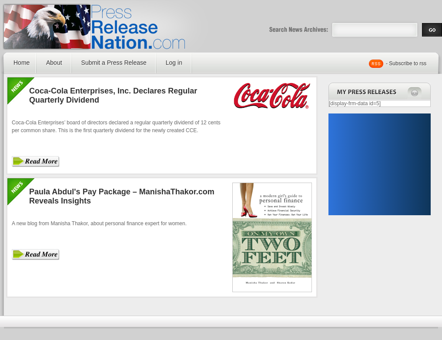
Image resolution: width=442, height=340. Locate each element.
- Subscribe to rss (406, 63)
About (54, 62)
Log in (174, 62)
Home (21, 62)
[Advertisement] (379, 164)
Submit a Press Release (114, 62)
